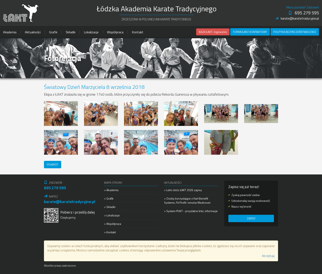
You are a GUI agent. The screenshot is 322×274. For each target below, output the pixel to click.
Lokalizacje (91, 32)
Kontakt (137, 32)
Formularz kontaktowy (250, 32)
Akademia (9, 32)
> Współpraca (112, 224)
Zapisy (251, 218)
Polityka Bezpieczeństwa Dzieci (294, 32)
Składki (70, 32)
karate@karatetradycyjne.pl (297, 18)
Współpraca (115, 32)
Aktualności (33, 32)
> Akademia (111, 190)
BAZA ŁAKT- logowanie (213, 32)
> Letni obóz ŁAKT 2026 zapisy (183, 190)
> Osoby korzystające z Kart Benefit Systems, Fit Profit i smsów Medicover (187, 200)
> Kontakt (110, 232)
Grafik (53, 32)
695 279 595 (303, 12)
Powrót (52, 164)
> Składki (109, 207)
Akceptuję (268, 255)
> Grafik (109, 198)
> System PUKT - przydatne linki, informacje (191, 211)
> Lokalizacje (112, 215)
